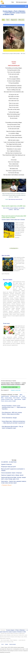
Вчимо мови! (6, 323)
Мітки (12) (21, 19)
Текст (7, 19)
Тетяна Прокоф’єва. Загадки (9, 417)
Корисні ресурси (12, 644)
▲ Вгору (3, 6)
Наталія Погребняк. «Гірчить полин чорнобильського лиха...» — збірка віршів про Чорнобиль (14, 407)
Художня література (6, 464)
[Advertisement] (13, 361)
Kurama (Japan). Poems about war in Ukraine (13, 219)
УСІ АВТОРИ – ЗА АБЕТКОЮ (9, 462)
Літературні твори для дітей (8, 466)
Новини (6, 644)
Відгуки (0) (14, 19)
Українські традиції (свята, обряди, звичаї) (12, 475)
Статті (2, 644)
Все (3, 19)
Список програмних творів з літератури (11, 472)
